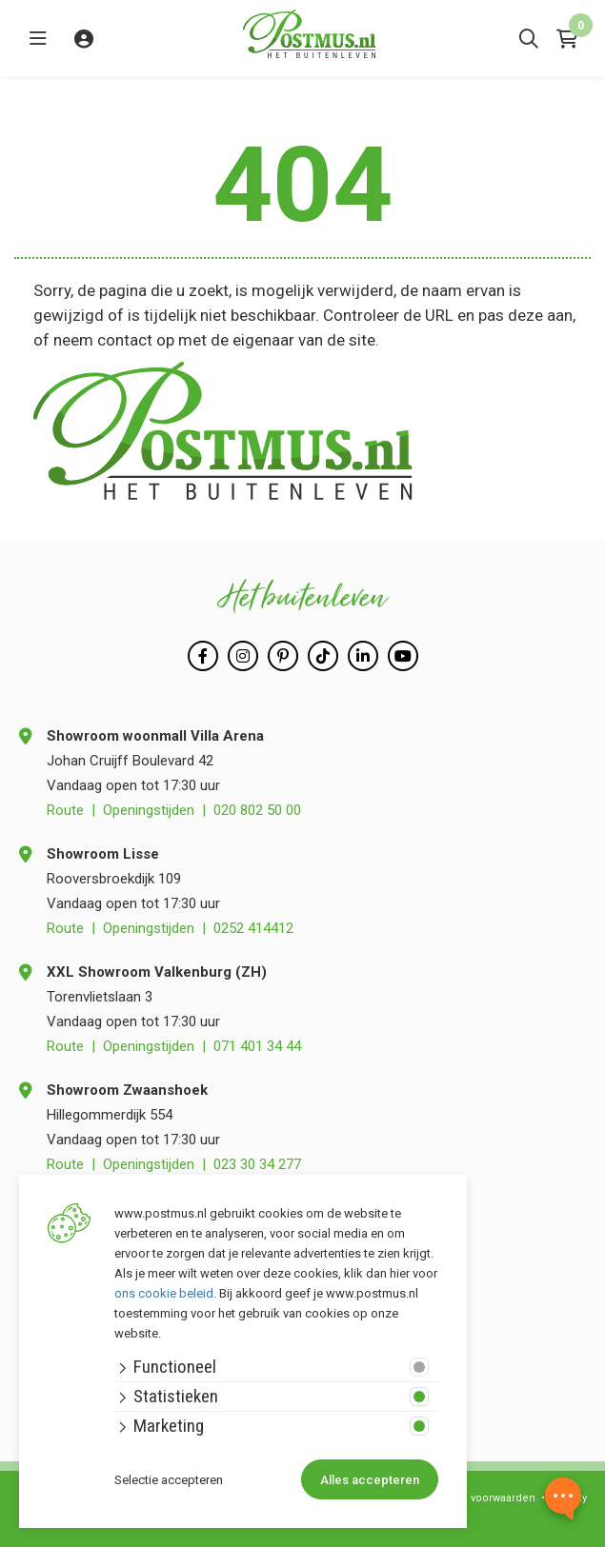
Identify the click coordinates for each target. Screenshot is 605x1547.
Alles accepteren (369, 1480)
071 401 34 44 (257, 1046)
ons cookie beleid (163, 1293)
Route (65, 810)
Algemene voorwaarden (474, 1498)
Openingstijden (148, 810)
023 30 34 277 (257, 1164)
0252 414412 (253, 928)
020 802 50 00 (257, 810)
